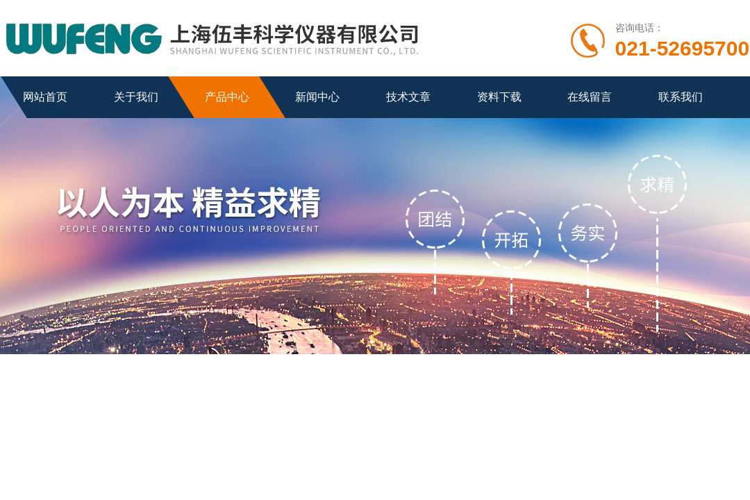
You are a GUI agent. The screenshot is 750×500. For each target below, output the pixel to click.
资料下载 (499, 97)
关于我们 (136, 97)
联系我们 (680, 97)
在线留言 (589, 97)
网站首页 (45, 97)
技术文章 (408, 97)
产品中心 (227, 97)
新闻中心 (317, 97)
